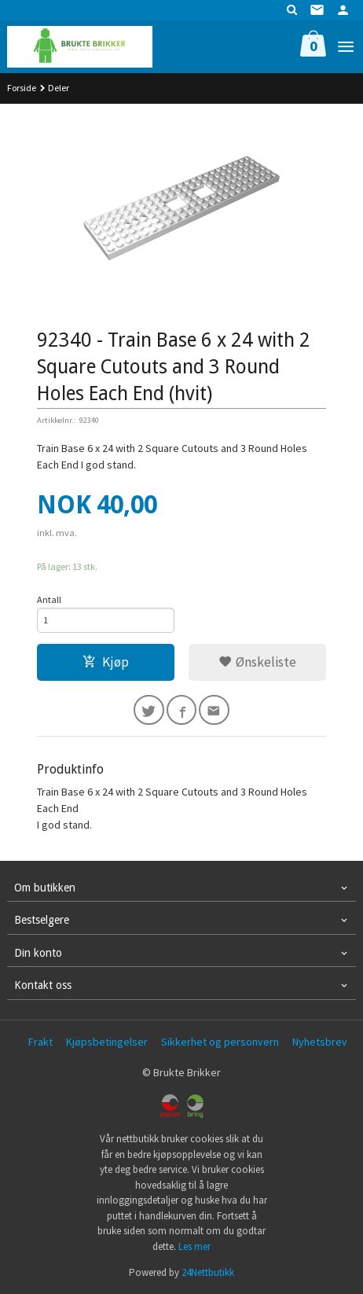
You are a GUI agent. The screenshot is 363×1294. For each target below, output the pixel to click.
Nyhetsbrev (319, 1042)
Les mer (194, 1246)
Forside (21, 88)
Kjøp (105, 662)
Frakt (40, 1042)
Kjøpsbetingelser (107, 1042)
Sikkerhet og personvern (220, 1042)
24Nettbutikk (208, 1272)
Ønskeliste (257, 662)
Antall (49, 599)
